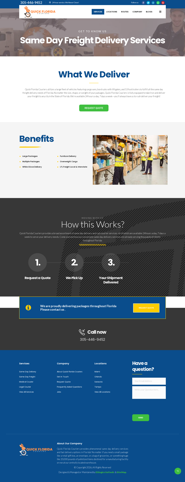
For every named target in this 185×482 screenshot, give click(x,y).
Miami (97, 371)
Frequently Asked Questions (69, 387)
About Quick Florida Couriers (69, 371)
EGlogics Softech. (105, 472)
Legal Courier (25, 387)
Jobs (59, 392)
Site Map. (121, 472)
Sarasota (98, 381)
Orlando (98, 376)
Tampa (97, 387)
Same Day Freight (27, 376)
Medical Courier (26, 381)
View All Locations (102, 392)
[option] (130, 160)
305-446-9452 (31, 2)
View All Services (26, 392)
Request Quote (64, 381)
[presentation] (152, 408)
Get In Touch (63, 376)
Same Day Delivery (27, 371)
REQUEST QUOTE (94, 108)
